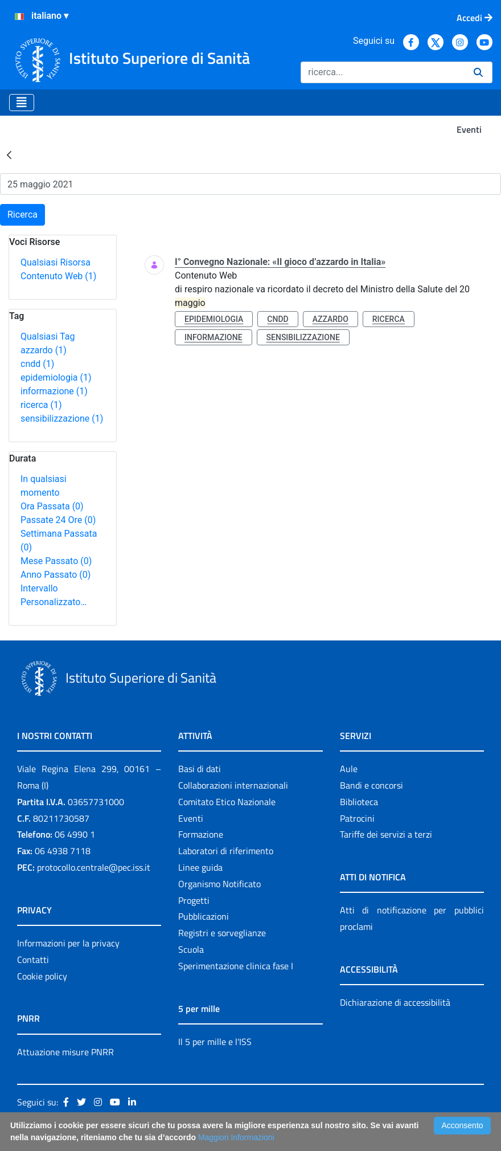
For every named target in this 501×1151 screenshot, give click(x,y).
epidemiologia (56, 377)
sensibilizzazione (61, 418)
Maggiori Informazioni (236, 1137)
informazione (54, 391)
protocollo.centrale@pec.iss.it (93, 867)
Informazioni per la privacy (68, 943)
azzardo (43, 350)
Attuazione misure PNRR (65, 1052)
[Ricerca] (383, 72)
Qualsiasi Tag (47, 336)
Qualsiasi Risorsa (55, 262)
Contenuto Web (58, 276)
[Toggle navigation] (21, 102)
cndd (37, 363)
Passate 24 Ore (58, 520)
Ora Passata (52, 506)
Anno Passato (55, 574)
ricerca (41, 404)
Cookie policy (42, 976)
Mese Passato (56, 561)
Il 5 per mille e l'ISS (215, 1041)
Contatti (33, 959)
